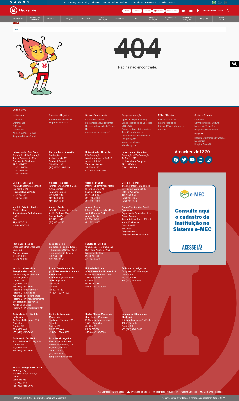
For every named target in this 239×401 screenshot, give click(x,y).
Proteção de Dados (138, 392)
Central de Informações (111, 392)
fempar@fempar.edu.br (60, 356)
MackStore (158, 11)
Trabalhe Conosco (186, 392)
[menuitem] (73, 2)
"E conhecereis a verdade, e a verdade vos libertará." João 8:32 (193, 398)
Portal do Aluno (172, 11)
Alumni (126, 11)
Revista (147, 11)
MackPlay (137, 11)
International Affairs (213, 11)
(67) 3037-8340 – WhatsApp (135, 234)
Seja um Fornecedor (211, 392)
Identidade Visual (163, 392)
